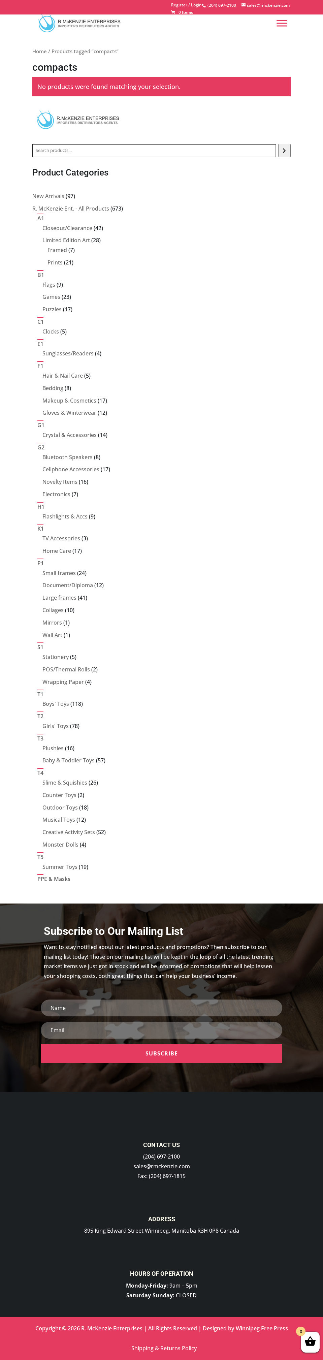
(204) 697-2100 (161, 1156)
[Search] (284, 150)
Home (39, 51)
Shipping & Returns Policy (164, 1348)
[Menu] (282, 23)
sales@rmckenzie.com (161, 1166)
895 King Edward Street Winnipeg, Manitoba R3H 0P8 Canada (161, 1230)
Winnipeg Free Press (262, 1328)
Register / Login (186, 5)
